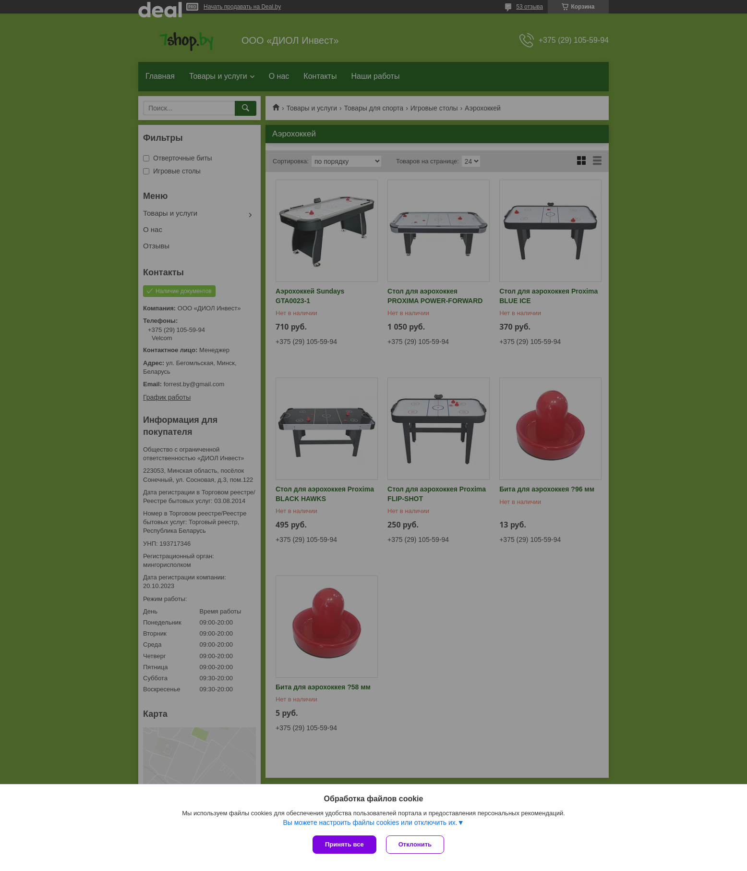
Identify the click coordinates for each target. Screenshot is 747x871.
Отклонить (415, 844)
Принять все (344, 844)
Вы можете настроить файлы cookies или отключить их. (370, 822)
